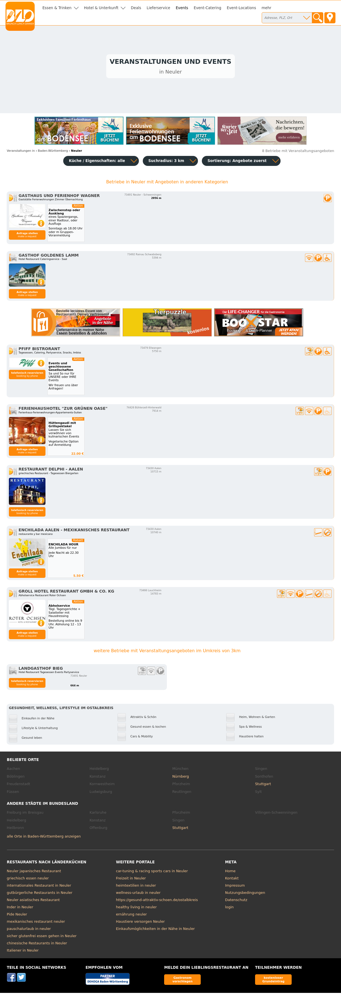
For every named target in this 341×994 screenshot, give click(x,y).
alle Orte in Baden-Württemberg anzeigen (44, 837)
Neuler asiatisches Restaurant (33, 901)
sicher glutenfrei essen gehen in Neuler (42, 937)
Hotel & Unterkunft (101, 8)
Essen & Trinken (57, 8)
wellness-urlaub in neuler (138, 894)
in (21, 152)
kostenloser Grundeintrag (273, 980)
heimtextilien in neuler (136, 886)
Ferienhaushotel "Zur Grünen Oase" (63, 410)
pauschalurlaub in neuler (29, 930)
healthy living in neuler (136, 908)
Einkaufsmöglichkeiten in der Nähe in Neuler (155, 930)
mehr (266, 8)
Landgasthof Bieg (41, 669)
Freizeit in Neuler (131, 879)
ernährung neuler (131, 915)
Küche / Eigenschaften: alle (97, 162)
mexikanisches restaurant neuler (36, 922)
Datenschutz (236, 901)
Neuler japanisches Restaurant (34, 872)
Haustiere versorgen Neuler (140, 922)
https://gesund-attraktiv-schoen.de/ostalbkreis (157, 901)
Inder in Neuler (20, 908)
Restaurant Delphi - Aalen (51, 470)
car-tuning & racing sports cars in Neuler (152, 872)
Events (182, 8)
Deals (136, 8)
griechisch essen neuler (28, 879)
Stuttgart (263, 785)
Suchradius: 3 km (166, 162)
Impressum (235, 886)
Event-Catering (207, 8)
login (229, 908)
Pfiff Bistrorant (39, 350)
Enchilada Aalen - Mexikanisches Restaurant (74, 531)
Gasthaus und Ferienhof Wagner (59, 196)
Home (230, 872)
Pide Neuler (17, 915)
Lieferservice (158, 8)
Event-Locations (241, 8)
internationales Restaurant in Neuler (39, 886)
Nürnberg (180, 777)
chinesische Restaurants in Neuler (37, 944)
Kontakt (232, 879)
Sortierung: (236, 162)
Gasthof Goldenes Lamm (49, 256)
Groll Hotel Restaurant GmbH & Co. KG (66, 592)
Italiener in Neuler (23, 951)
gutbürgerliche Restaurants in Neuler (39, 894)
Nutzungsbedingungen (245, 894)
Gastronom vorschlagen (182, 980)
